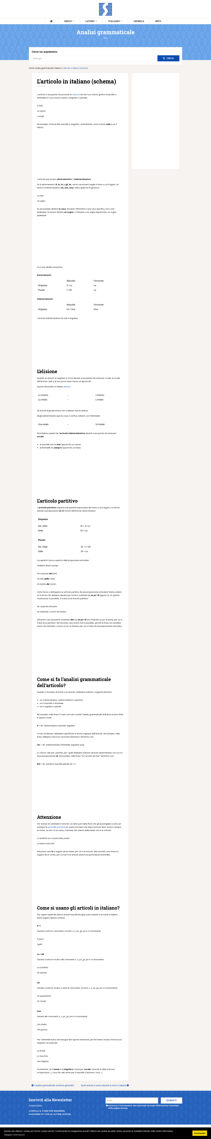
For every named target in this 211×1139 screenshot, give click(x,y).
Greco (68, 21)
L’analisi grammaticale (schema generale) (52, 1085)
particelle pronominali (57, 827)
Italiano (114, 21)
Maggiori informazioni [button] (14, 1135)
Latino (89, 21)
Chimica (138, 21)
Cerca (170, 58)
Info (158, 21)
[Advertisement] (80, 153)
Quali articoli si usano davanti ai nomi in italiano (105, 1085)
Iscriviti (171, 1100)
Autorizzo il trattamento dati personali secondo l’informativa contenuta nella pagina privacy (143, 1106)
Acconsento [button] (199, 1133)
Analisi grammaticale (44, 68)
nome (75, 94)
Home (31, 68)
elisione (66, 386)
